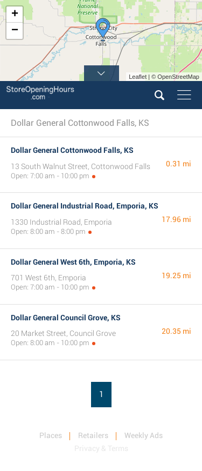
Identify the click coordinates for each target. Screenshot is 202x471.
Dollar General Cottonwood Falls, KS (72, 150)
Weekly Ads (143, 435)
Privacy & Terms (101, 448)
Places (50, 435)
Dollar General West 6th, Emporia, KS (73, 262)
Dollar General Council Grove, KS (66, 317)
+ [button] (14, 14)
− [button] (14, 31)
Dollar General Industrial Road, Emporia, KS (84, 205)
